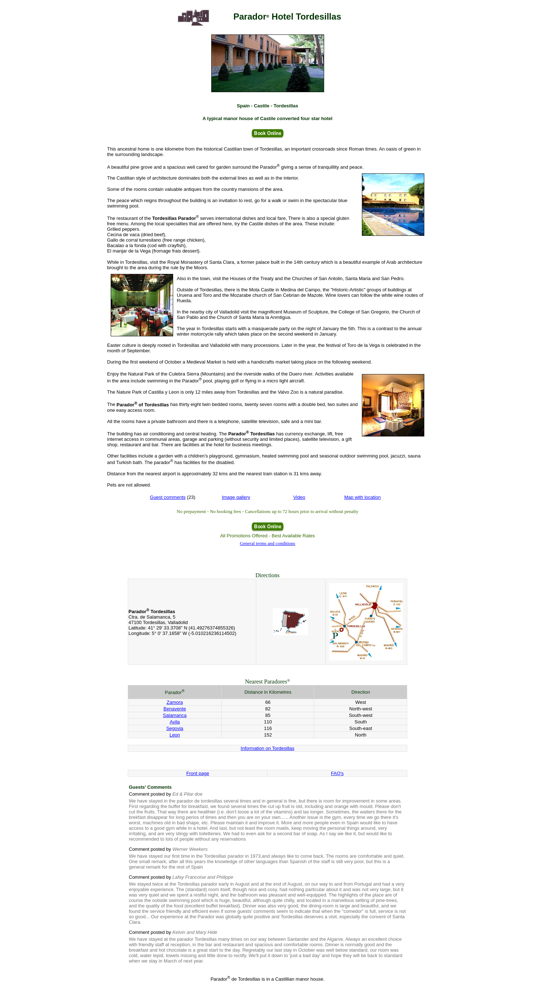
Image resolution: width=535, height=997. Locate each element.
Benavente (174, 708)
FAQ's (337, 773)
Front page (197, 773)
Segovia (174, 728)
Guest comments (167, 497)
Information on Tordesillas (267, 748)
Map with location (362, 497)
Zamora (175, 702)
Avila (175, 722)
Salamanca (175, 715)
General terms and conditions (267, 543)
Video (299, 497)
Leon (175, 735)
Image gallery (236, 497)
